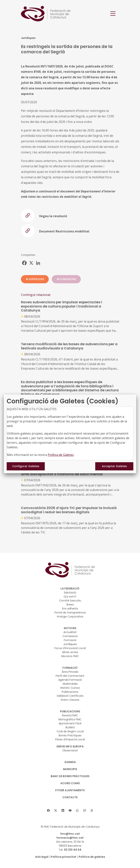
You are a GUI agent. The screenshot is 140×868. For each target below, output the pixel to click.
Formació (70, 640)
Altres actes (70, 652)
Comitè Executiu (70, 600)
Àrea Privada (70, 672)
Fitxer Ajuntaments (70, 790)
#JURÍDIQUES (35, 279)
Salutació (70, 592)
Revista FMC (70, 715)
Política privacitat (63, 857)
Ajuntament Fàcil (70, 723)
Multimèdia (70, 684)
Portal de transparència (70, 612)
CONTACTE (70, 797)
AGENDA (70, 762)
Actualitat (70, 632)
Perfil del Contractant (70, 676)
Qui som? (70, 596)
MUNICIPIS (70, 769)
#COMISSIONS (66, 279)
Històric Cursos (70, 688)
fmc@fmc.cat (70, 834)
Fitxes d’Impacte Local (70, 739)
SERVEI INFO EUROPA (70, 746)
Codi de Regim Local (70, 731)
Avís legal (41, 857)
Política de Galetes (61, 455)
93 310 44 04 (72, 850)
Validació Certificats (70, 696)
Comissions (70, 636)
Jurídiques (70, 644)
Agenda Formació (70, 680)
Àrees (70, 604)
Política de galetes (92, 857)
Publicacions (70, 692)
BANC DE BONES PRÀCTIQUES (70, 776)
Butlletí (70, 727)
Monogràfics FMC (70, 719)
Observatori (70, 750)
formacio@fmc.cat (70, 838)
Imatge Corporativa (70, 616)
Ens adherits (70, 608)
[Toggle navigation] (113, 13)
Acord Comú (70, 783)
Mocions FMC (70, 656)
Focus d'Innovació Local (70, 648)
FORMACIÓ (70, 668)
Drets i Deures (70, 700)
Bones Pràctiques (70, 735)
